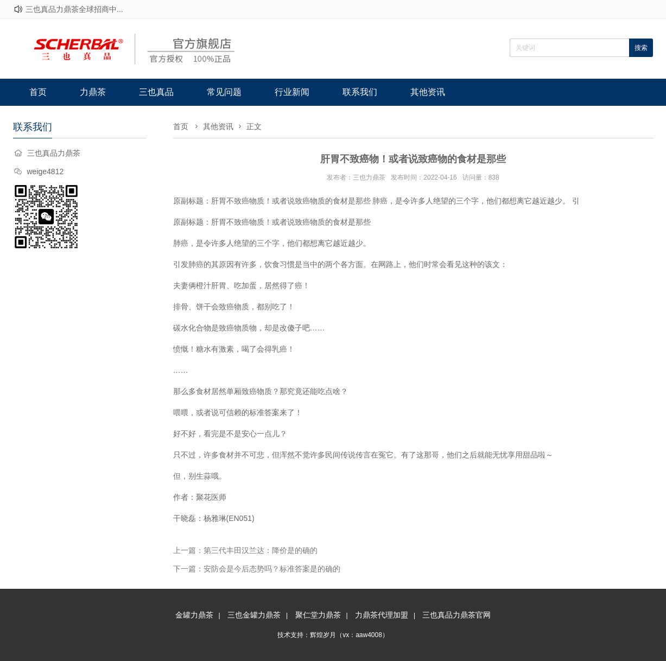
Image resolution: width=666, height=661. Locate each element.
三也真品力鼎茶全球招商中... (74, 9)
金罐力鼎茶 (194, 615)
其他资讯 (427, 92)
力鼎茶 (93, 92)
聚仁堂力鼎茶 (318, 615)
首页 (38, 92)
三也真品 (156, 92)
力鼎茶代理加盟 (381, 615)
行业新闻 (292, 92)
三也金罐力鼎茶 (254, 615)
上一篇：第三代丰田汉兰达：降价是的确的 (245, 550)
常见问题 (224, 92)
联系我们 (359, 92)
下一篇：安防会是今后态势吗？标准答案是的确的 (256, 568)
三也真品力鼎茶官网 (456, 615)
